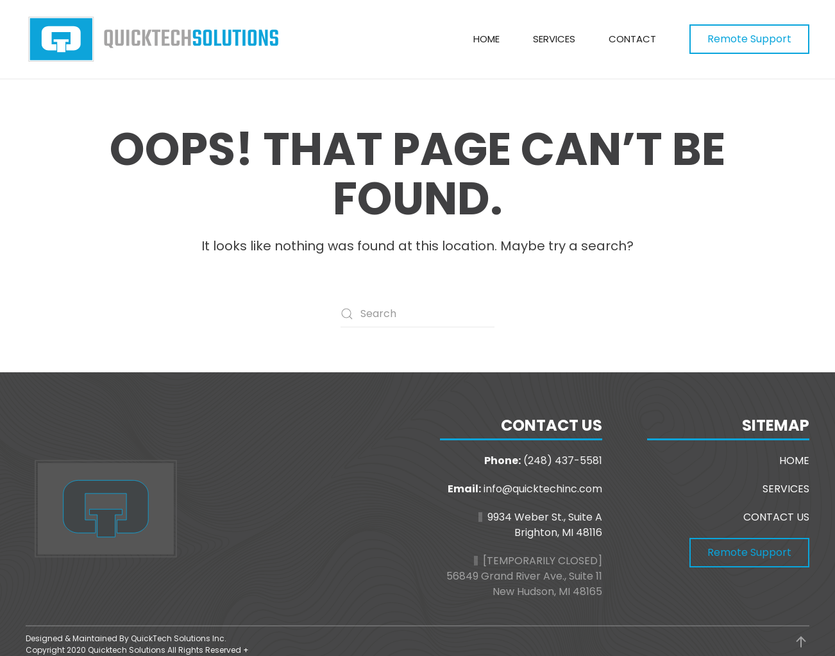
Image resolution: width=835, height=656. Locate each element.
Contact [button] (632, 39)
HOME (794, 460)
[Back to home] (154, 39)
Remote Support (749, 38)
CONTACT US (776, 517)
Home (486, 39)
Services (554, 39)
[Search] (417, 313)
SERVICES (786, 488)
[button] (801, 642)
